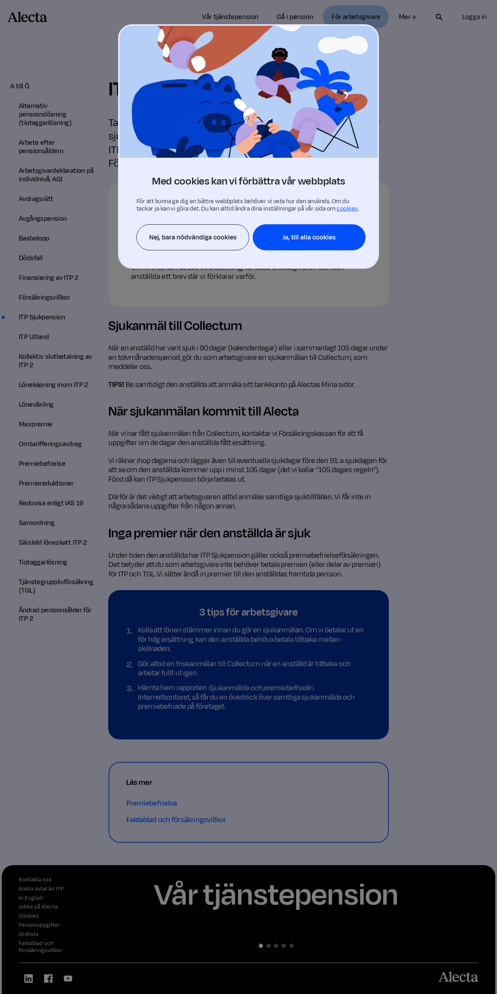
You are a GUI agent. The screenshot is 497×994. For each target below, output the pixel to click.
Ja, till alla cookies (309, 237)
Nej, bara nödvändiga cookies (193, 237)
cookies (347, 209)
